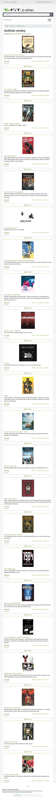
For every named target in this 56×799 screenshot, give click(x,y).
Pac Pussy (6, 363)
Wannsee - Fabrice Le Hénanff (12, 330)
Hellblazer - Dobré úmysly (10, 742)
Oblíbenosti (13, 34)
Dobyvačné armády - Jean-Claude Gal (13, 192)
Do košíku (28, 66)
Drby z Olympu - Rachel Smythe (12, 294)
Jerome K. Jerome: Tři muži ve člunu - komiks (15, 432)
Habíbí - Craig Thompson (10, 498)
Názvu (26, 34)
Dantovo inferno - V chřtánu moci (12, 707)
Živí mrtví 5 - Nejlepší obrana (11, 774)
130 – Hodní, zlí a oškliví (10, 89)
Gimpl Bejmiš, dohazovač (10, 228)
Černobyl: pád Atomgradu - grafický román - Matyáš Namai (19, 260)
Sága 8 (6, 396)
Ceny (20, 34)
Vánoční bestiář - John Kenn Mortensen (14, 55)
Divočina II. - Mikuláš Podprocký (12, 603)
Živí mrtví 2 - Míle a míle (10, 466)
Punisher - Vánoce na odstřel (11, 123)
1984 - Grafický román (9, 569)
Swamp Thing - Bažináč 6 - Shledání (13, 534)
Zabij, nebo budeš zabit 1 (10, 156)
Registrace (47, 2)
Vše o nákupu (13, 2)
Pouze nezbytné (26, 795)
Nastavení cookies (37, 795)
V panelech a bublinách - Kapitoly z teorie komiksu (17, 637)
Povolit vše (17, 795)
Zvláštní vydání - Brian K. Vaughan (13, 673)
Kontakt (7, 2)
